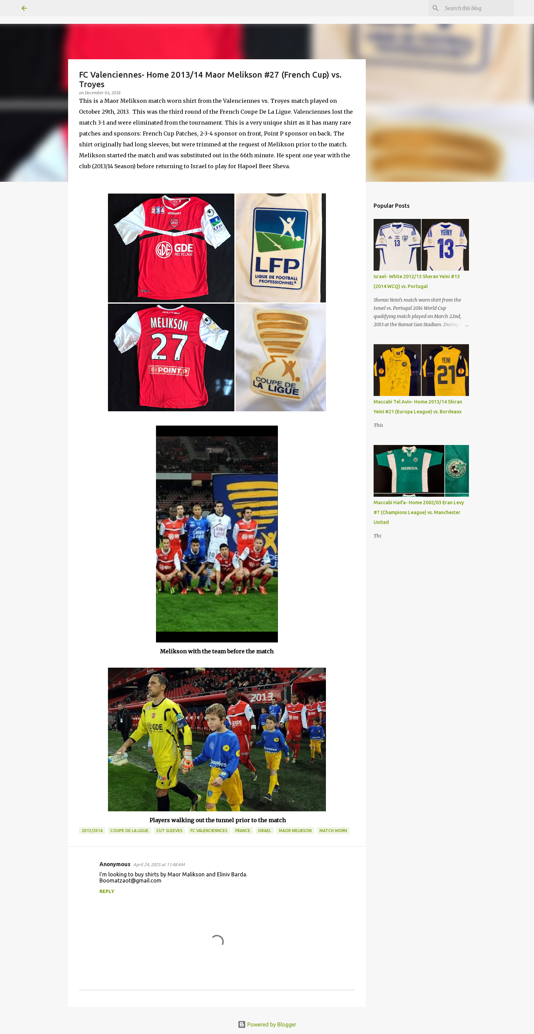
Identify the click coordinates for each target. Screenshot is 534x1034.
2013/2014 (92, 830)
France (242, 830)
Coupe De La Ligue (129, 830)
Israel (264, 830)
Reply (106, 891)
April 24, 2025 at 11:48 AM (159, 864)
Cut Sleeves (169, 830)
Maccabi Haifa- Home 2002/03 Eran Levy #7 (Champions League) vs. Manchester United (419, 512)
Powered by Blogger (267, 1024)
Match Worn (333, 830)
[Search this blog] (478, 8)
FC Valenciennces (208, 830)
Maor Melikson (295, 830)
